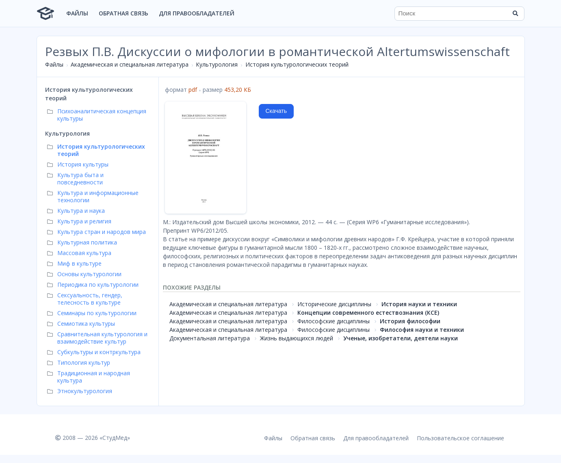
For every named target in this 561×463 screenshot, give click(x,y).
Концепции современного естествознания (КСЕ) (368, 312)
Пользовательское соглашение (460, 438)
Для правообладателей (196, 13)
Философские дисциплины (333, 321)
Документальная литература (209, 338)
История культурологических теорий (297, 64)
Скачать (276, 111)
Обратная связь (123, 13)
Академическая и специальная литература (129, 64)
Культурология (217, 64)
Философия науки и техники (422, 329)
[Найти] (515, 13)
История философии (410, 321)
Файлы (77, 13)
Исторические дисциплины (334, 304)
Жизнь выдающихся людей (296, 338)
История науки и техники (419, 304)
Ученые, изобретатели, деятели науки (400, 338)
